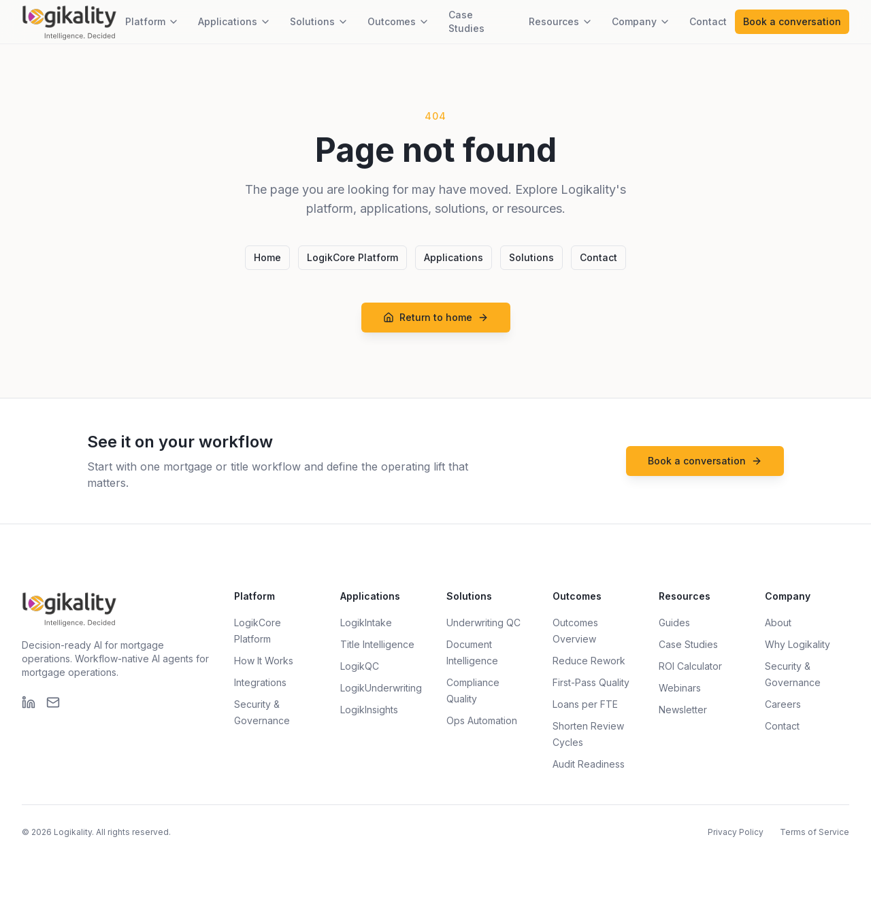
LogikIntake (366, 622)
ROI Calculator (690, 666)
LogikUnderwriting (381, 688)
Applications (234, 21)
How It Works (263, 660)
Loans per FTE (585, 704)
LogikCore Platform (352, 257)
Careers (783, 704)
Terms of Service (814, 832)
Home (267, 257)
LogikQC (359, 666)
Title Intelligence (377, 644)
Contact (708, 21)
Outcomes (398, 21)
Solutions (319, 21)
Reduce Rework (589, 660)
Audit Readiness (589, 764)
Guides (674, 622)
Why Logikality (797, 644)
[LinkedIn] (28, 702)
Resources (561, 21)
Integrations (260, 682)
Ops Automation (481, 720)
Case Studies (466, 21)
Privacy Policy (735, 832)
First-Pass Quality (591, 682)
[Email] (53, 702)
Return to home (436, 317)
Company (641, 21)
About (778, 622)
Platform (152, 21)
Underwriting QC (483, 622)
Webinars (680, 688)
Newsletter (683, 709)
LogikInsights (369, 709)
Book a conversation (792, 21)
